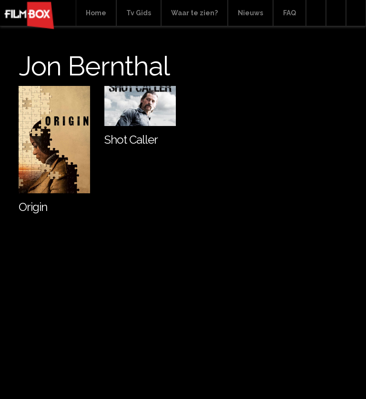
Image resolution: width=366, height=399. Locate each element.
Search (316, 13)
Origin (33, 207)
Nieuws (250, 13)
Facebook (336, 13)
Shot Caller (131, 140)
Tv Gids (138, 13)
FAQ (289, 13)
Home (96, 13)
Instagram (356, 13)
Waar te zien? (194, 13)
